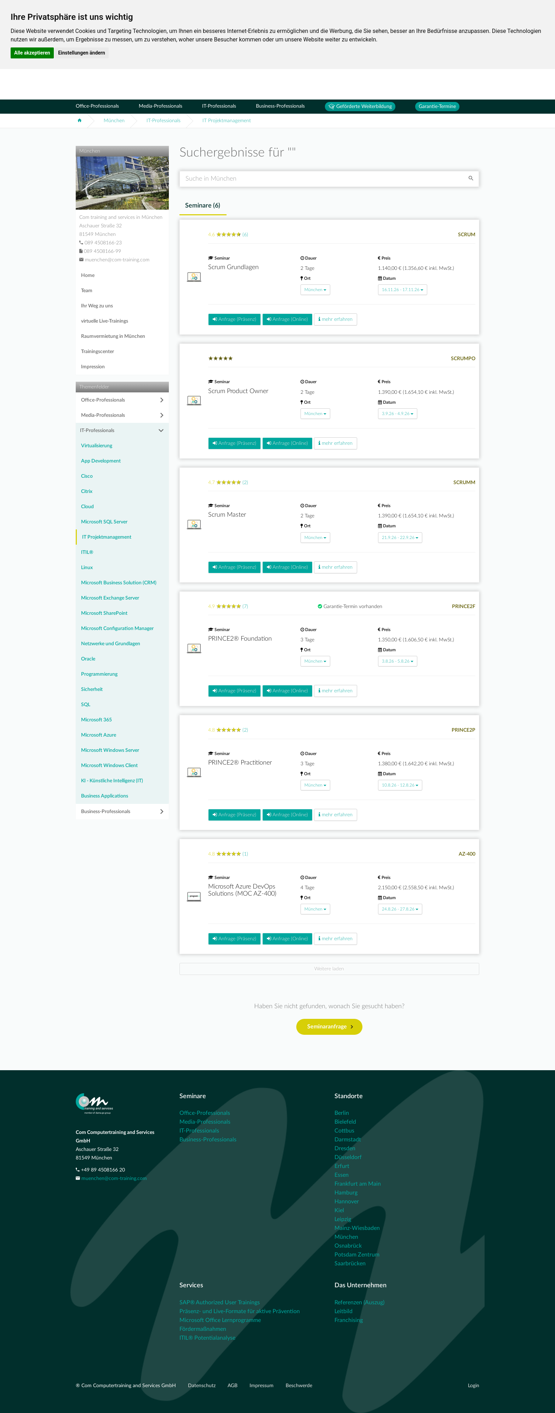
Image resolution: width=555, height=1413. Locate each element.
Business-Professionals (280, 106)
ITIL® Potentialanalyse (207, 1338)
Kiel (339, 1210)
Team (86, 290)
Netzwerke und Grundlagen (110, 643)
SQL (85, 704)
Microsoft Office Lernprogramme (220, 1320)
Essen (341, 1175)
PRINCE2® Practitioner (240, 763)
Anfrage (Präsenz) (234, 319)
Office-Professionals (97, 106)
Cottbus (344, 1131)
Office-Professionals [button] (103, 400)
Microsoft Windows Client (109, 765)
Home (88, 275)
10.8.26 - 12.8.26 (400, 785)
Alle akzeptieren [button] (32, 53)
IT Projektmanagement (226, 120)
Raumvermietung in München (113, 336)
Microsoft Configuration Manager (117, 628)
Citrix (86, 491)
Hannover (346, 1201)
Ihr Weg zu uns (97, 305)
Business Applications (104, 796)
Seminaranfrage (330, 1027)
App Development (101, 461)
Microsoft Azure (98, 735)
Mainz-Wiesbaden (357, 1228)
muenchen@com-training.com (114, 1178)
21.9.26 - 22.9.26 (400, 537)
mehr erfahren (336, 319)
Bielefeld (345, 1122)
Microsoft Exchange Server (110, 598)
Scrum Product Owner (238, 391)
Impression (93, 366)
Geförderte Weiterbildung (360, 106)
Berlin (341, 1113)
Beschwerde (299, 1385)
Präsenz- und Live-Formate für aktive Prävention (239, 1311)
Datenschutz (202, 1385)
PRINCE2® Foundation (240, 639)
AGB (233, 1385)
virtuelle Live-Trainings (104, 321)
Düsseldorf (348, 1157)
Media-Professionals (160, 106)
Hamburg (345, 1193)
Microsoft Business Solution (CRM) (118, 582)
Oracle (88, 659)
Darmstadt (347, 1139)
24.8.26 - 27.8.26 (400, 909)
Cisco (87, 476)
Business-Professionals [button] (105, 811)
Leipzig (342, 1219)
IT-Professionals (219, 106)
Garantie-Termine (437, 106)
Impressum (262, 1385)
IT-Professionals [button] (97, 430)
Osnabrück (348, 1246)
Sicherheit (92, 689)
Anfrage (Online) (287, 319)
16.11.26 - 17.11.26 (402, 290)
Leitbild (343, 1311)
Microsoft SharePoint (104, 613)
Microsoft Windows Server (110, 750)
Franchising (348, 1320)
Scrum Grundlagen (233, 267)
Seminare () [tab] (202, 206)
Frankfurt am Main (357, 1184)
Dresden (344, 1148)
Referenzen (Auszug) (359, 1302)
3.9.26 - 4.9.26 (397, 414)
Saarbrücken (350, 1263)
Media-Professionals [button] (103, 415)
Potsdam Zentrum (356, 1255)
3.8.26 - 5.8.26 (397, 661)
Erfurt (341, 1166)
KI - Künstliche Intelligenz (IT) (112, 780)
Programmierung (99, 674)
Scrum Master (227, 515)
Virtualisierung (96, 445)
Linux (87, 567)
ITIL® (87, 552)
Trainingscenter (97, 351)
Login (473, 1385)
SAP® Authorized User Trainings (219, 1302)
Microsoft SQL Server (104, 522)
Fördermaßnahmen (202, 1329)
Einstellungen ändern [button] (81, 53)
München (114, 120)
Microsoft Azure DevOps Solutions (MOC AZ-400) (242, 890)
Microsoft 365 (96, 719)
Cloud (87, 506)
